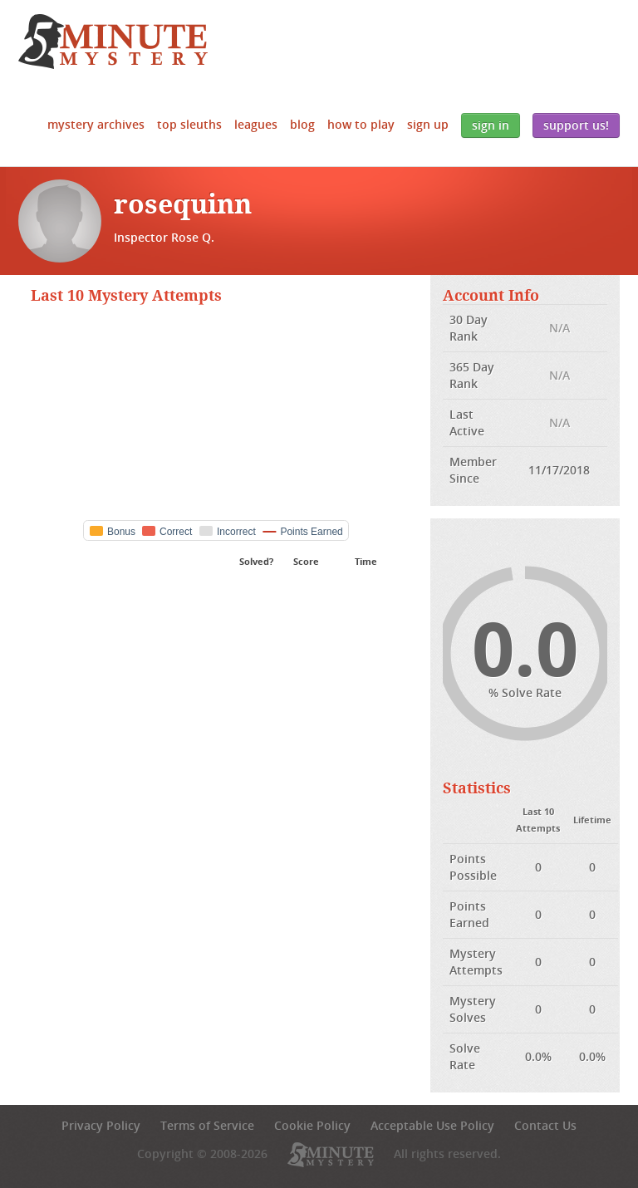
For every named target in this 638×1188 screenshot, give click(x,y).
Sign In (490, 125)
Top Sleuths (189, 124)
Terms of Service (207, 1125)
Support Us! (576, 125)
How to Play (361, 124)
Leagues (255, 124)
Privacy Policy (100, 1125)
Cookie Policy (312, 1125)
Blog (302, 124)
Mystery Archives (96, 124)
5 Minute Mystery (113, 41)
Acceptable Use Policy (432, 1125)
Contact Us (545, 1125)
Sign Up (428, 124)
